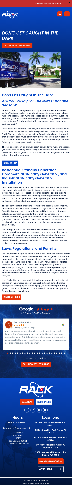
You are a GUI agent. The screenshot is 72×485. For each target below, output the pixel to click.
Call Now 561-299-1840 (17, 45)
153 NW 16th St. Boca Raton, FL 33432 (50, 424)
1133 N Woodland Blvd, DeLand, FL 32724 (50, 438)
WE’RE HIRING (50, 469)
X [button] (69, 2)
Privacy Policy (43, 480)
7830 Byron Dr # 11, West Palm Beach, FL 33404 (50, 453)
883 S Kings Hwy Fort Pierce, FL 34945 (50, 431)
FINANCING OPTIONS (50, 461)
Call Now (27, 402)
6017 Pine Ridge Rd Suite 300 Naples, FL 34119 (50, 446)
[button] (7, 353)
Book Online (10, 163)
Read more (46, 343)
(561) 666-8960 (11, 297)
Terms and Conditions (31, 480)
